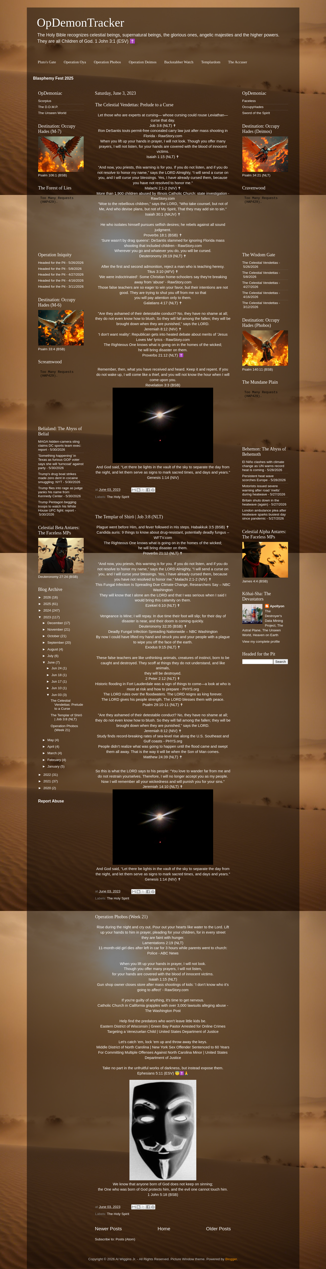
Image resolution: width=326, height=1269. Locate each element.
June (52, 662)
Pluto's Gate (47, 62)
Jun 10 (57, 688)
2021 (47, 781)
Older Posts (218, 1228)
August (53, 649)
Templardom (210, 62)
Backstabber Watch (179, 62)
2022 (47, 775)
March (53, 753)
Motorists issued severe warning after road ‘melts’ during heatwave (261, 490)
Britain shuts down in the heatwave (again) (260, 502)
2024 (47, 610)
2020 (47, 788)
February (55, 760)
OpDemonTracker (80, 22)
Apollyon (277, 606)
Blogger (231, 1259)
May (51, 740)
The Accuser (237, 62)
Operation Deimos (142, 62)
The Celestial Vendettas (260, 263)
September (56, 642)
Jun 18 (57, 675)
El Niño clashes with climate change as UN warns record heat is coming (263, 466)
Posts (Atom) (125, 1239)
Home (164, 1228)
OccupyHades (253, 107)
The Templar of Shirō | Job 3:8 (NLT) (129, 516)
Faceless (249, 101)
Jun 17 (57, 681)
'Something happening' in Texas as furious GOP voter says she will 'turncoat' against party (61, 462)
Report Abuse (51, 801)
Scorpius (45, 101)
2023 (47, 617)
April (51, 746)
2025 (47, 604)
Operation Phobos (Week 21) (121, 916)
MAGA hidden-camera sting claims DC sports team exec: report (59, 445)
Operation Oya (75, 62)
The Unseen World (52, 113)
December (56, 623)
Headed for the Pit (52, 263)
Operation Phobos (107, 62)
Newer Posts (108, 1228)
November (56, 629)
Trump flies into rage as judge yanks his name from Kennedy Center (60, 492)
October (54, 636)
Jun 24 (57, 668)
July (51, 656)
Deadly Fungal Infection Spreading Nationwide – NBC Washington (162, 632)
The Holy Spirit (118, 497)
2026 (47, 597)
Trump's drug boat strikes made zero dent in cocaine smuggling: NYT (58, 478)
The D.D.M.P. (48, 107)
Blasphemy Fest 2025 (53, 78)
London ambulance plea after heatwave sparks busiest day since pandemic (264, 514)
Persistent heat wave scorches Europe (258, 478)
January (54, 766)
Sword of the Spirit (256, 113)
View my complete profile (261, 641)
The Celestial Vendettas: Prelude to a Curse (134, 104)
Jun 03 (57, 695)
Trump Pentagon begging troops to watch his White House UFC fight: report (57, 506)
